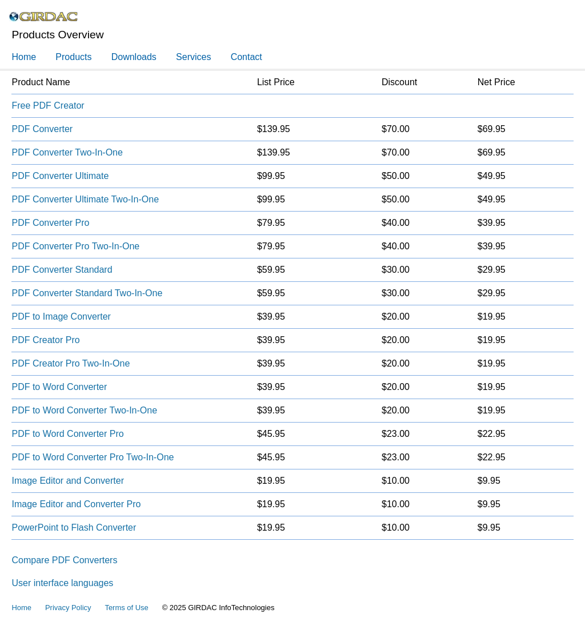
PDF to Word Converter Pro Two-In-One (92, 457)
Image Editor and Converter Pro (76, 504)
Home (23, 57)
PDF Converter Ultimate (60, 176)
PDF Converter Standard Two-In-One (86, 293)
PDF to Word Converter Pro (67, 434)
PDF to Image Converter (60, 316)
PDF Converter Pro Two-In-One (75, 246)
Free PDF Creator (47, 105)
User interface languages (62, 583)
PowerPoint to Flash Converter (73, 527)
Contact (246, 57)
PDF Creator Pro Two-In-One (70, 363)
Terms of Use (126, 607)
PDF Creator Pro (45, 340)
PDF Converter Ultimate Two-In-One (85, 199)
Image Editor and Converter (67, 480)
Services (193, 57)
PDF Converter (42, 129)
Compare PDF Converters (64, 560)
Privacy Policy (68, 607)
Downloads (134, 57)
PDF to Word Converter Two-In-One (84, 410)
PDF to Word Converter (59, 387)
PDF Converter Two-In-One (66, 152)
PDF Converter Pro (50, 223)
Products (73, 57)
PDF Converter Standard (61, 269)
